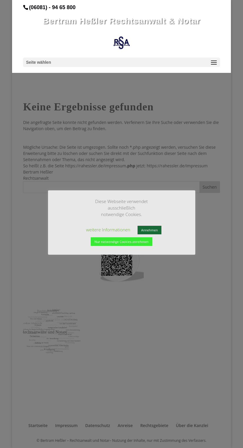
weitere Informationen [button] (108, 230)
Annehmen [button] (149, 230)
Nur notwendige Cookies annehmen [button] (121, 241)
